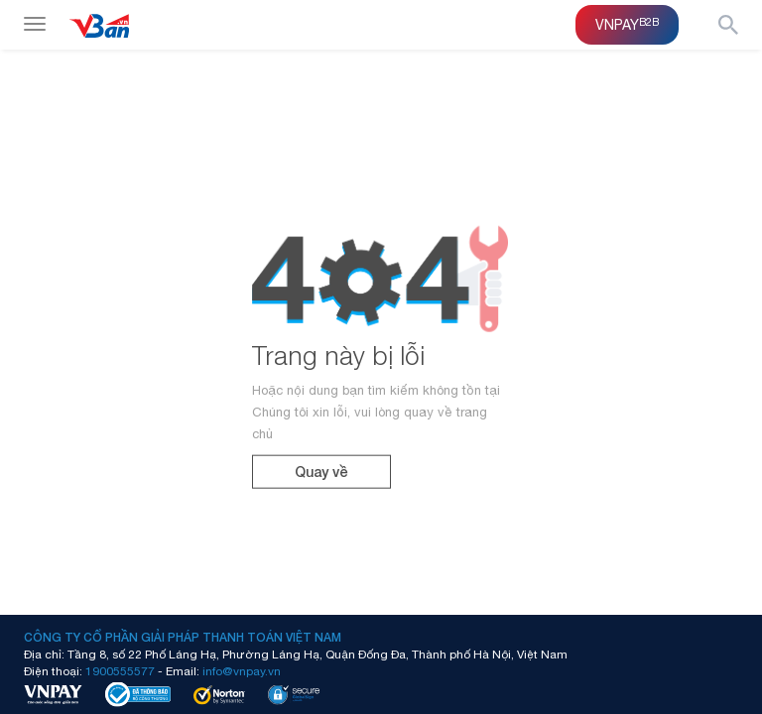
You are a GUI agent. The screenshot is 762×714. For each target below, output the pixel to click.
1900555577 (120, 670)
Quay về (321, 471)
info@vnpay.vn (241, 670)
